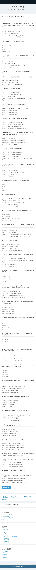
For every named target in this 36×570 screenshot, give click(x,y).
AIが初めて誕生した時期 (9, 429)
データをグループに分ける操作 (10, 110)
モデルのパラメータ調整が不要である (12, 154)
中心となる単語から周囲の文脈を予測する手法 (14, 388)
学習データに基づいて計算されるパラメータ (13, 248)
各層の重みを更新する (8, 67)
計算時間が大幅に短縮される (10, 230)
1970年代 (5, 343)
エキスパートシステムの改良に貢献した (12, 293)
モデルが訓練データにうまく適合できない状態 (14, 478)
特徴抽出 (5, 325)
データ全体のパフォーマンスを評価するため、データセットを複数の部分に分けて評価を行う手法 (18, 199)
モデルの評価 (6, 216)
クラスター (6, 47)
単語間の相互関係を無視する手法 (11, 392)
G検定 (4, 531)
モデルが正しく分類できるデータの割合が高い (14, 258)
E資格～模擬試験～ (29, 496)
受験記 (4, 553)
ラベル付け (6, 329)
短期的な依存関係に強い (9, 404)
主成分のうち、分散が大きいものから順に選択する (15, 140)
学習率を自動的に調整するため (10, 82)
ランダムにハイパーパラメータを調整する (13, 462)
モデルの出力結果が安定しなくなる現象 (12, 122)
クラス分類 (6, 327)
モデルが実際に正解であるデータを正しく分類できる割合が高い (18, 261)
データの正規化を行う (8, 176)
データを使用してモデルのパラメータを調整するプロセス (17, 415)
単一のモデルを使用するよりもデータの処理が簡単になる (17, 236)
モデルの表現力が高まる (9, 313)
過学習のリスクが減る (8, 309)
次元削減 (5, 282)
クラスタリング (7, 188)
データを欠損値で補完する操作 (10, 112)
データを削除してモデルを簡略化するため (13, 84)
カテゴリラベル (7, 45)
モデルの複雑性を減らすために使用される (13, 464)
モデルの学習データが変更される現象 (12, 126)
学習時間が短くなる (8, 307)
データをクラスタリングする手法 (11, 206)
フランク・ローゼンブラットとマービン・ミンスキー (16, 359)
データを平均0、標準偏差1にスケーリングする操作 (15, 108)
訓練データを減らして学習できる (11, 156)
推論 (4, 190)
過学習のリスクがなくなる (9, 232)
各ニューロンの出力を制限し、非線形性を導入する (15, 65)
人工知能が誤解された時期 (9, 435)
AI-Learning (18, 6)
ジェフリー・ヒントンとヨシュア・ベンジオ (13, 360)
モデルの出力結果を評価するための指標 (12, 250)
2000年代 (5, 376)
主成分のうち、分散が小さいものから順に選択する (15, 142)
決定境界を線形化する (8, 174)
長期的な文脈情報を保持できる (10, 400)
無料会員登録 (6, 516)
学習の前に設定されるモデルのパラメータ (13, 246)
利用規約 (5, 557)
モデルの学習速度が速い (9, 266)
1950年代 (5, 339)
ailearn (13, 19)
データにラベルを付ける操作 (10, 114)
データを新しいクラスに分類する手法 (12, 92)
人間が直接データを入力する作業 (11, 417)
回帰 (4, 184)
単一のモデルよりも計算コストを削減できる (13, 152)
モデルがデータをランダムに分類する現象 (13, 124)
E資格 (4, 532)
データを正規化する (8, 61)
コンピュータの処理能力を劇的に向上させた (13, 295)
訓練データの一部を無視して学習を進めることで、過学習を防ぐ (18, 77)
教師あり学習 (6, 276)
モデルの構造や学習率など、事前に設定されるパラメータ (17, 447)
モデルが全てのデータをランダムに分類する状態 (15, 482)
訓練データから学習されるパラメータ (12, 443)
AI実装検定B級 (6, 538)
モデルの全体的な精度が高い (10, 264)
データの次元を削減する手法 (10, 204)
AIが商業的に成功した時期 (9, 433)
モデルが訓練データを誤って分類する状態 (13, 480)
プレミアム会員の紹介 (8, 514)
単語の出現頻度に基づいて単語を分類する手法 (14, 386)
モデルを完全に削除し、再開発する (11, 31)
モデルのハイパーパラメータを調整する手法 (13, 202)
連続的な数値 (6, 51)
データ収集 (6, 323)
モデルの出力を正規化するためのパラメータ (13, 445)
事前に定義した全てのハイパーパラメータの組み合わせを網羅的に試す (18, 460)
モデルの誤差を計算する (9, 63)
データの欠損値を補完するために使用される (13, 466)
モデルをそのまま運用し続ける (10, 33)
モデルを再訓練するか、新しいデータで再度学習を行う (16, 35)
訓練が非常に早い (7, 406)
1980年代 (5, 345)
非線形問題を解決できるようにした (11, 291)
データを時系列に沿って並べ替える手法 (12, 94)
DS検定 (4, 534)
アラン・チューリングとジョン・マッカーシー (14, 357)
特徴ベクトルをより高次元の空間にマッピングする (15, 172)
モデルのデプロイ (7, 220)
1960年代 (5, 341)
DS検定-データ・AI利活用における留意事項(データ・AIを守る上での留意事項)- (10, 497)
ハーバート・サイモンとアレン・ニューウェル (14, 355)
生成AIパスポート (6, 535)
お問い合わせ (6, 556)
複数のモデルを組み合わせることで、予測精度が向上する (17, 234)
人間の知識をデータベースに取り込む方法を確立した (16, 297)
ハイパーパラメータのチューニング (11, 218)
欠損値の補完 (6, 214)
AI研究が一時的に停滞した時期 (10, 431)
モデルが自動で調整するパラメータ (11, 244)
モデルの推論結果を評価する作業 (11, 421)
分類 (4, 186)
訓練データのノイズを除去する (10, 170)
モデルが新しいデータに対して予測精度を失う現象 (15, 128)
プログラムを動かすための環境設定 (11, 419)
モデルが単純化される (8, 311)
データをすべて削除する (9, 138)
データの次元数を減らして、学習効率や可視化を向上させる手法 (18, 99)
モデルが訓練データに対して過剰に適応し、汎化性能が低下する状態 (18, 475)
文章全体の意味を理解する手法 (10, 390)
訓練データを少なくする (9, 402)
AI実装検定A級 (6, 539)
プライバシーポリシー (8, 559)
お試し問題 (5, 529)
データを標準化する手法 (9, 96)
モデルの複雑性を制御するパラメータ (12, 449)
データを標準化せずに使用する (10, 144)
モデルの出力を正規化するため (10, 80)
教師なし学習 (6, 278)
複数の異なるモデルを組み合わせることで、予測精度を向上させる (18, 159)
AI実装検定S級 (6, 541)
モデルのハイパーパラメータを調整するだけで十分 (15, 37)
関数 (4, 49)
